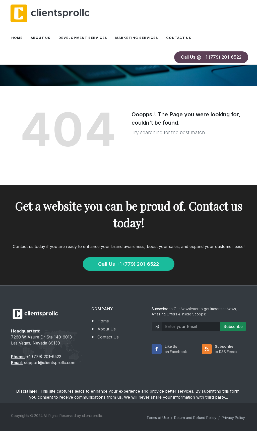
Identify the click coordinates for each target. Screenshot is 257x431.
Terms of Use (158, 417)
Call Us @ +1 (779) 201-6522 (211, 57)
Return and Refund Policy (195, 417)
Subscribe (233, 326)
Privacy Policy (233, 417)
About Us (106, 328)
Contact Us (108, 336)
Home (103, 320)
